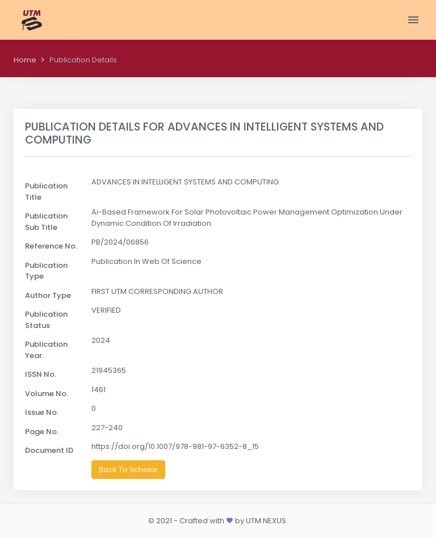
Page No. (41, 431)
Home (25, 59)
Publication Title (46, 191)
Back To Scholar (128, 469)
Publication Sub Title (46, 222)
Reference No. (51, 246)
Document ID (49, 450)
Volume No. (46, 393)
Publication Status (46, 320)
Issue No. (41, 412)
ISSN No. (40, 374)
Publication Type (46, 271)
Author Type (48, 295)
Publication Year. (46, 350)
